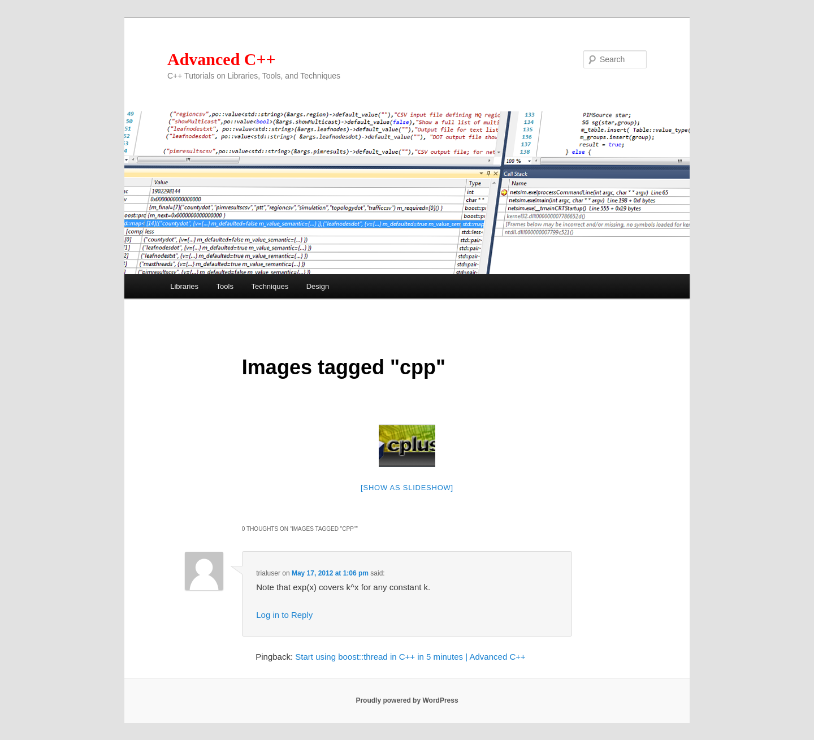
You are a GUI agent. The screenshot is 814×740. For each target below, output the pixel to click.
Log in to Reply (284, 615)
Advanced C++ (221, 59)
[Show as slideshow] (407, 487)
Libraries (184, 286)
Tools (225, 286)
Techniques (269, 286)
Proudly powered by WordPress (407, 700)
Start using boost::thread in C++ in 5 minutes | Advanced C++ (410, 656)
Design (317, 286)
